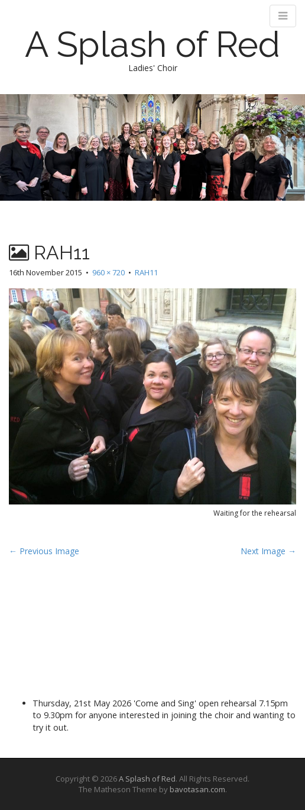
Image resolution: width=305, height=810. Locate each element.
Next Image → (268, 551)
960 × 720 (108, 272)
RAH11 (146, 272)
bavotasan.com (197, 789)
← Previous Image (44, 551)
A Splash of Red (152, 44)
